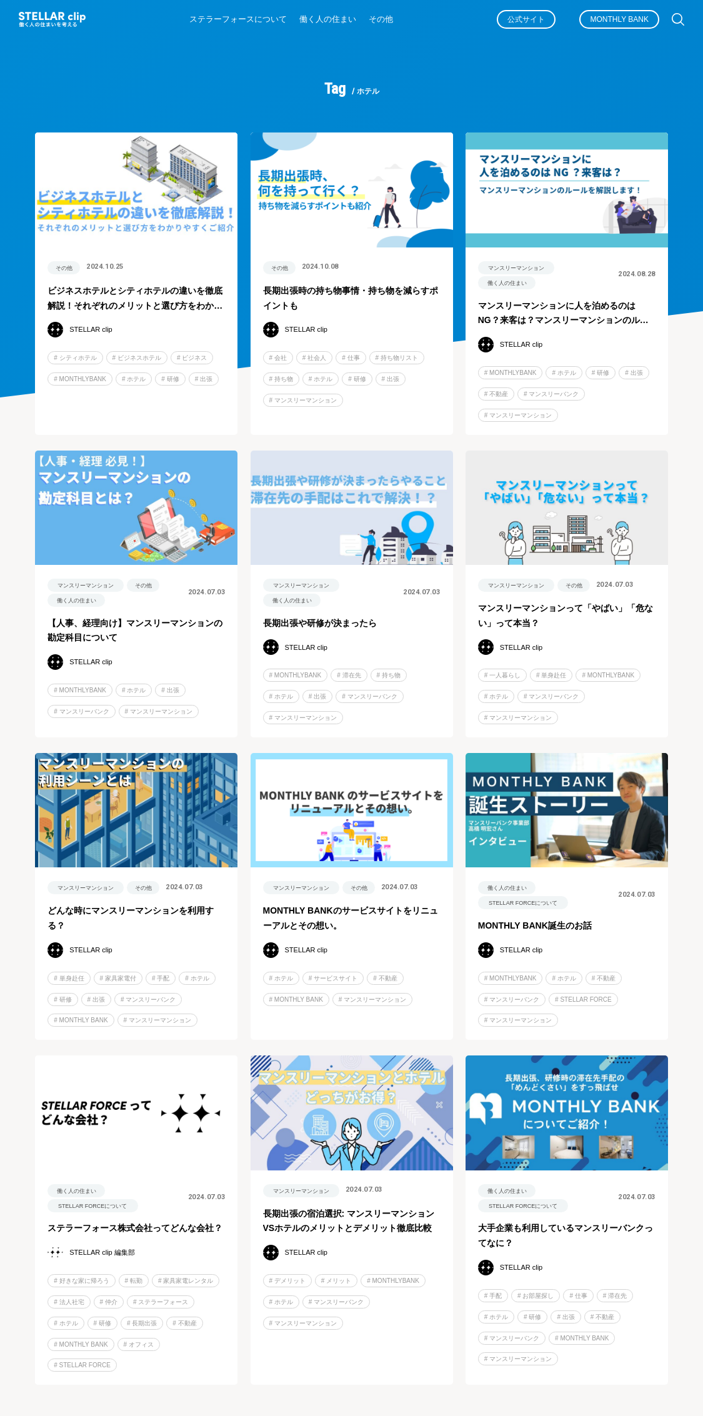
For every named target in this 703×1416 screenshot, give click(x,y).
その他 (381, 19)
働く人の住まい (327, 19)
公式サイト (526, 19)
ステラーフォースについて (238, 19)
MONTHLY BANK (619, 19)
